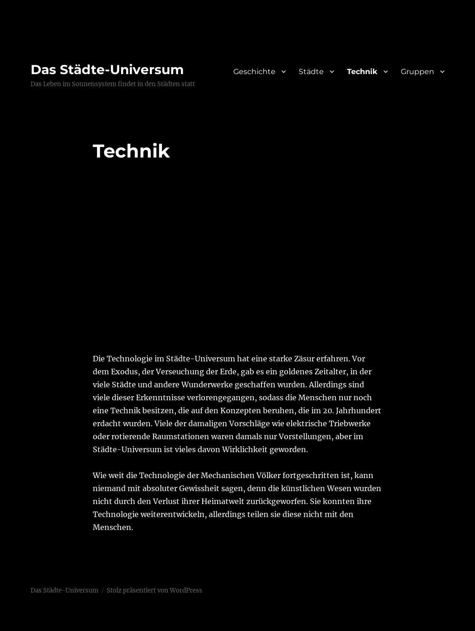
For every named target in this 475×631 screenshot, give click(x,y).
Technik (362, 71)
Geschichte (254, 71)
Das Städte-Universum (107, 69)
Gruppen (417, 71)
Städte (311, 71)
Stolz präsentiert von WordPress (154, 590)
